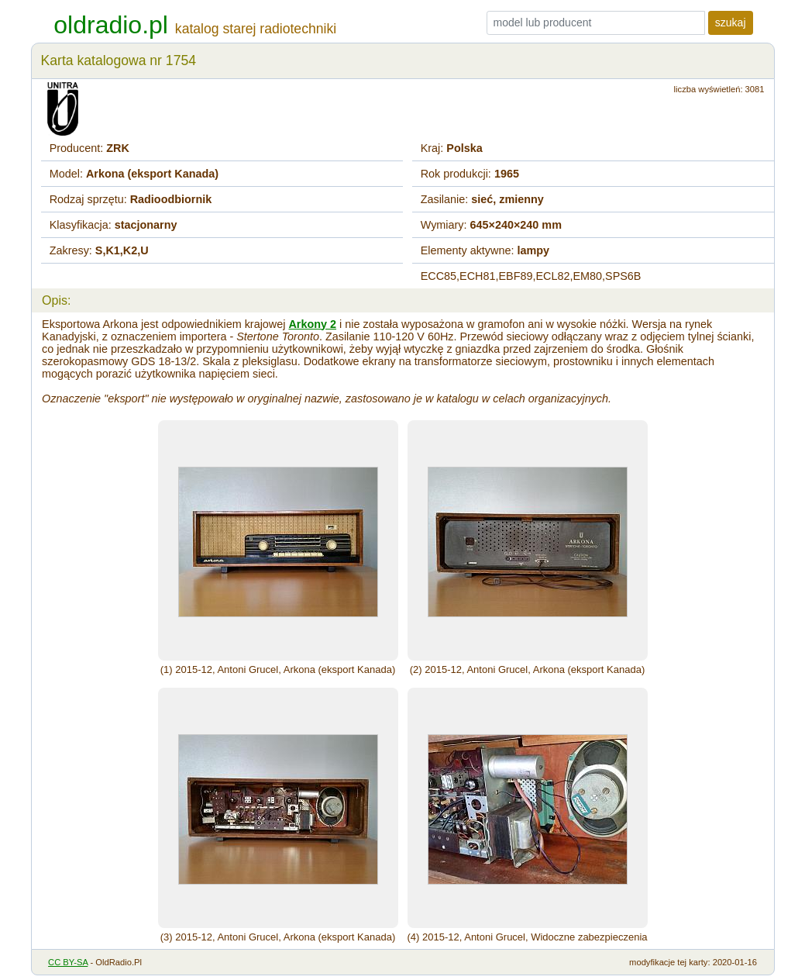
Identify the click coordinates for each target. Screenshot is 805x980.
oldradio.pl (110, 25)
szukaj (730, 22)
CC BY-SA (68, 962)
